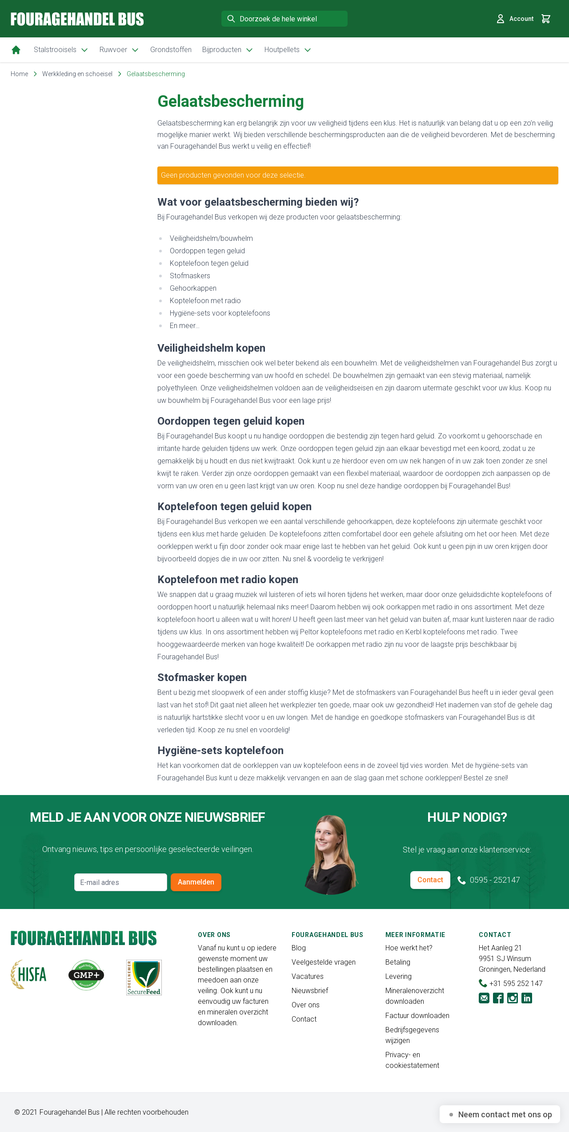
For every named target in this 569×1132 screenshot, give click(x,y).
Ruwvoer (120, 49)
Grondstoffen (171, 49)
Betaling (397, 962)
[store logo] (77, 19)
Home (19, 73)
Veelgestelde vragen (324, 962)
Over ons (306, 1005)
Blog (299, 948)
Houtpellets (288, 49)
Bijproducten (228, 49)
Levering (398, 976)
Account (514, 18)
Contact (430, 880)
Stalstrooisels (61, 49)
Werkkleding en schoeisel (77, 73)
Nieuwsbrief (310, 990)
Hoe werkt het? (409, 948)
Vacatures (308, 976)
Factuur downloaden (417, 1015)
